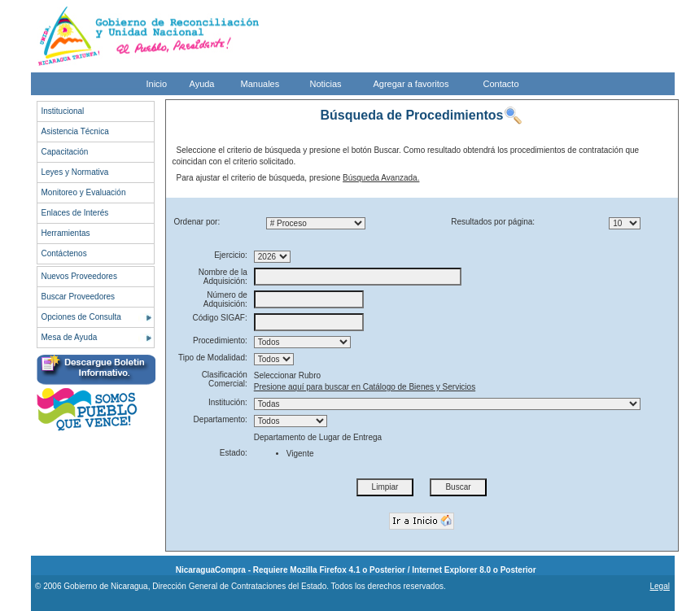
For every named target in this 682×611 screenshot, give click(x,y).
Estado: (233, 452)
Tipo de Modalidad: (212, 357)
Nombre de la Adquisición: (223, 277)
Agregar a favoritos (411, 84)
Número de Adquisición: (225, 299)
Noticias (326, 84)
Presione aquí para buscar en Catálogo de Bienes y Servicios (364, 386)
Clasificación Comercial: (224, 379)
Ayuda (202, 84)
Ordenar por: (197, 221)
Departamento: (220, 419)
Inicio (157, 84)
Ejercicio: (230, 255)
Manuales (260, 84)
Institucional (63, 111)
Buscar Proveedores (79, 296)
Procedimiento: (220, 340)
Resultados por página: (493, 221)
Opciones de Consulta (81, 316)
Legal (659, 586)
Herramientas (66, 233)
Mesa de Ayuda (70, 337)
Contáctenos (64, 253)
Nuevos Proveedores (79, 276)
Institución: (227, 402)
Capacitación (65, 151)
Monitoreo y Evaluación (84, 192)
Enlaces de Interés (75, 212)
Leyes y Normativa (75, 172)
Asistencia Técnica (75, 131)
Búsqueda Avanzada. (381, 177)
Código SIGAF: (220, 317)
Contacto (501, 84)
